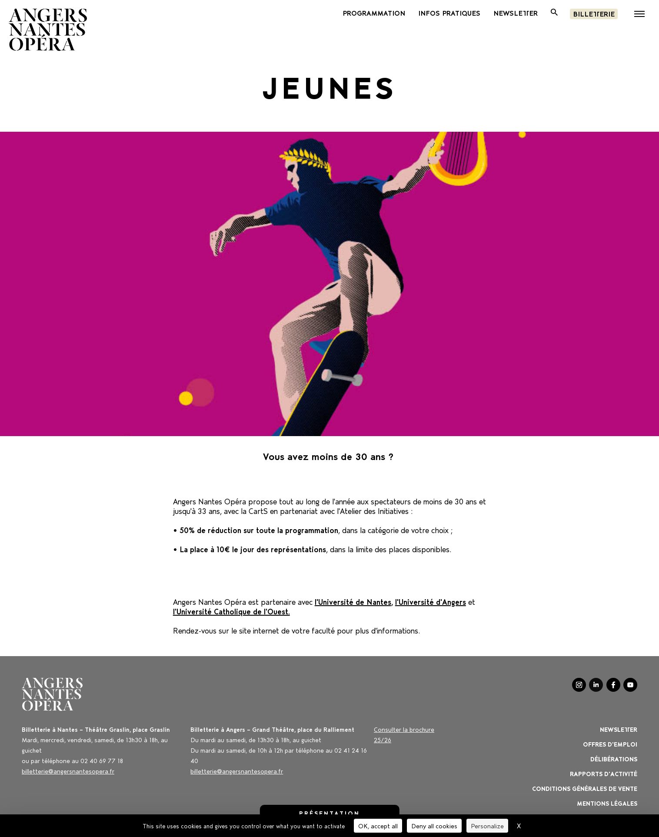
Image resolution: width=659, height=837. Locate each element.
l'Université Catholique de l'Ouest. (231, 610)
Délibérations (613, 758)
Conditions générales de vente (584, 788)
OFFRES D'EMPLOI (610, 744)
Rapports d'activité (603, 773)
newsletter (515, 13)
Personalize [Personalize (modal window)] (487, 825)
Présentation (329, 813)
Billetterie (594, 13)
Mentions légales (607, 803)
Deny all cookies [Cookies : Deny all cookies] (434, 825)
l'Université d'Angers (430, 601)
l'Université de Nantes (353, 601)
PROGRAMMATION (374, 13)
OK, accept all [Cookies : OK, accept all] (378, 825)
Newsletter (618, 729)
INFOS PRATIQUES (449, 13)
